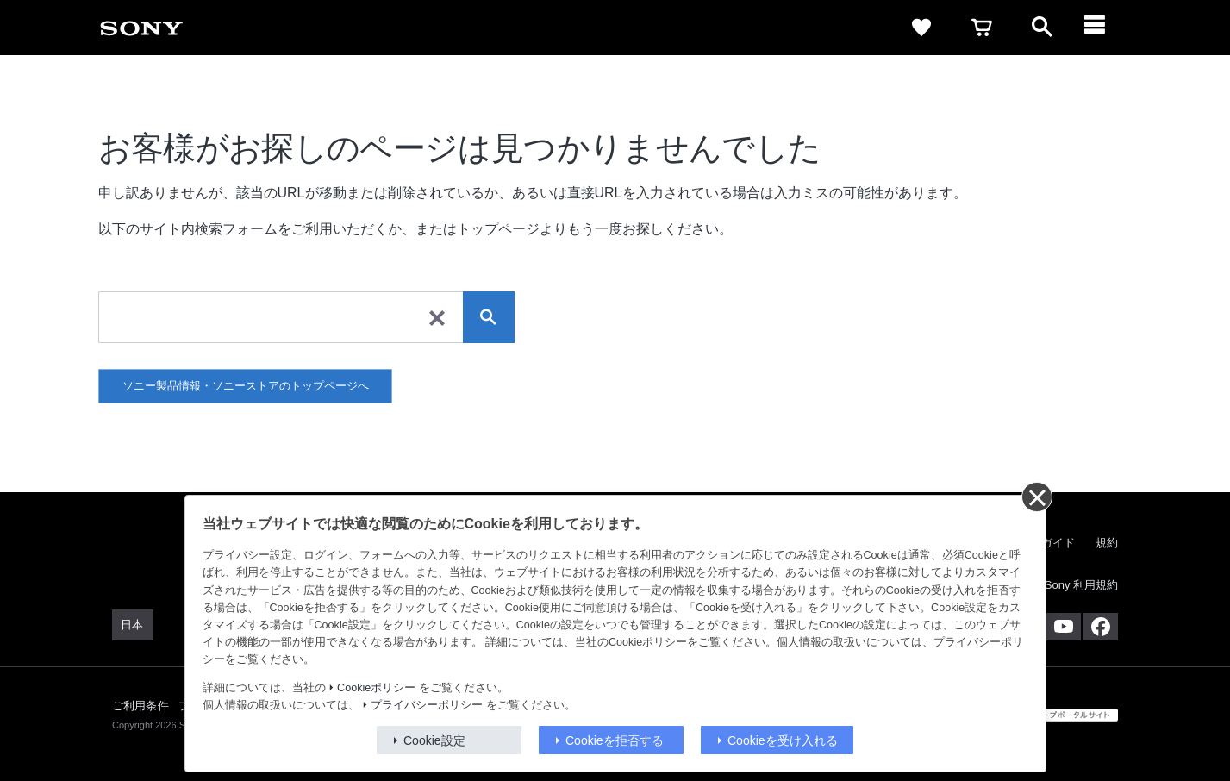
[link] (141, 27)
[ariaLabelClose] (1102, 27)
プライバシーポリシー (427, 705)
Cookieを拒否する (614, 740)
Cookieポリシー (376, 688)
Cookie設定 (434, 740)
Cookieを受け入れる (782, 740)
